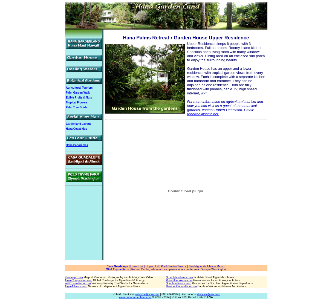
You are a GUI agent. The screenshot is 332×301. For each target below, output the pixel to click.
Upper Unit (152, 266)
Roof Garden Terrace (173, 266)
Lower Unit (136, 266)
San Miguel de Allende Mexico (207, 266)
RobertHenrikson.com (179, 280)
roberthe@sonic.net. (203, 114)
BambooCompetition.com (181, 286)
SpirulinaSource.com (178, 283)
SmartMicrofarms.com (179, 277)
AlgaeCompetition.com (79, 280)
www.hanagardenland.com (135, 297)
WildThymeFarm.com (78, 283)
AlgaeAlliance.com (76, 286)
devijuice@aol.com (208, 294)
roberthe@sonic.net (147, 294)
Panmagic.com (74, 277)
